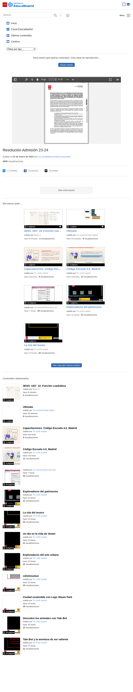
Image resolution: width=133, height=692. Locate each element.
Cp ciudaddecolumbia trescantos (54, 156)
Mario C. (38, 235)
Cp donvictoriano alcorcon (45, 307)
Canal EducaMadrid (22, 29)
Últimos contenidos (21, 35)
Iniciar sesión (66, 65)
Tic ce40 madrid (41, 273)
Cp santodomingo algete (87, 235)
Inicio (14, 23)
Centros (15, 41)
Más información (66, 190)
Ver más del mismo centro (66, 365)
